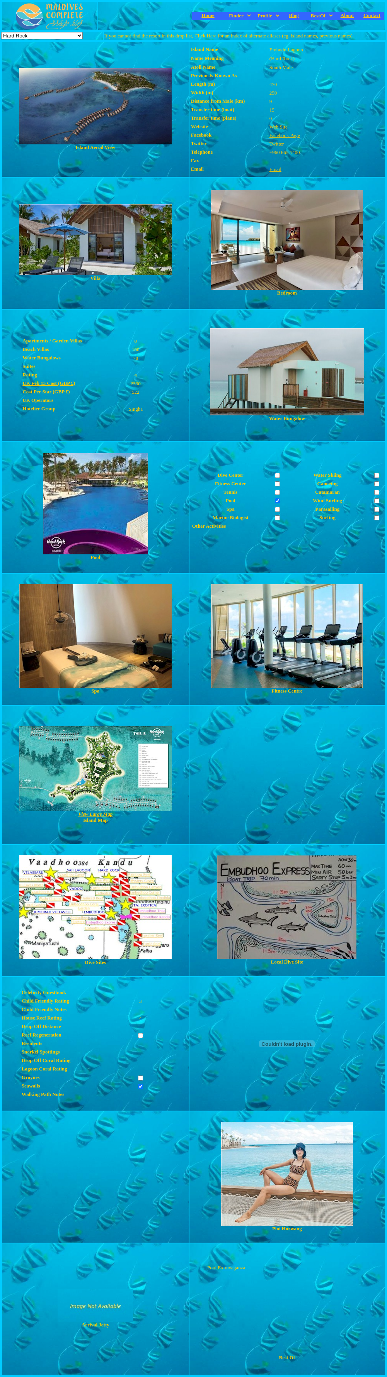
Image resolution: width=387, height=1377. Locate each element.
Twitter (276, 144)
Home (207, 15)
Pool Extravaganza (226, 1267)
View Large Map (95, 814)
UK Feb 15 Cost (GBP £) (48, 383)
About (347, 15)
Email (275, 169)
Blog (293, 15)
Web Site (278, 127)
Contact (371, 15)
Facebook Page (284, 135)
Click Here (205, 36)
